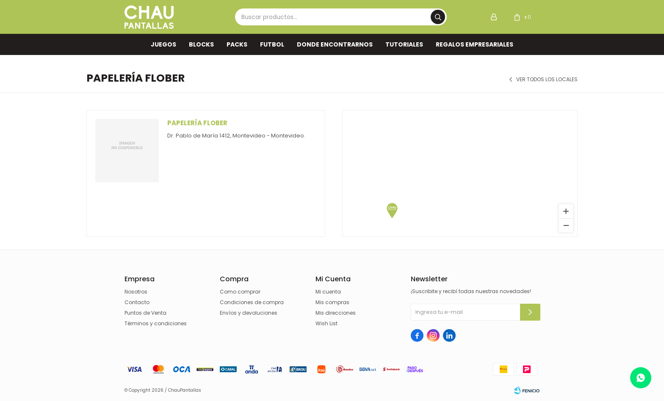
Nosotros (136, 291)
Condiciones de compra (252, 302)
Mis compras (332, 302)
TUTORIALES (404, 44)
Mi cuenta (328, 291)
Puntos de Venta (145, 312)
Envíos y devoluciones (248, 312)
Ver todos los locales (547, 79)
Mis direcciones (335, 312)
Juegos (163, 44)
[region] (460, 173)
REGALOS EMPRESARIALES (474, 44)
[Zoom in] (566, 211)
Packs (237, 44)
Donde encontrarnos (335, 44)
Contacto (137, 302)
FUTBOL (272, 44)
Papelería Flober (197, 122)
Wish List (326, 323)
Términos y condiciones (156, 323)
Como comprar (240, 291)
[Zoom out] (566, 225)
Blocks (201, 44)
